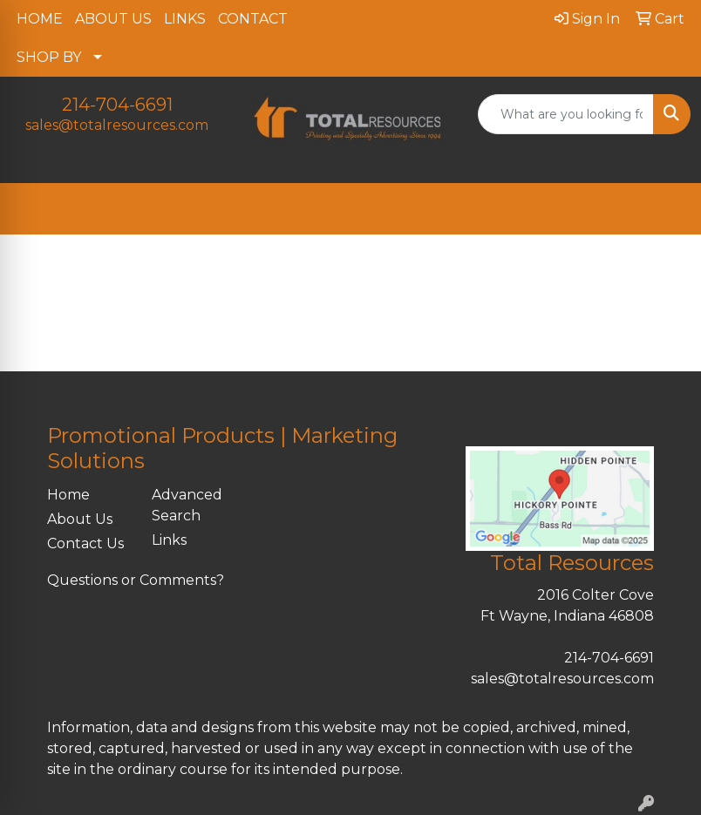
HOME (40, 18)
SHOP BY (49, 57)
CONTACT (253, 18)
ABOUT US (113, 18)
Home (68, 494)
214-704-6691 (117, 104)
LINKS (185, 18)
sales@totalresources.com (116, 125)
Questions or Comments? (135, 580)
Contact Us (85, 543)
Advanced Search (187, 505)
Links (169, 540)
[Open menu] (666, 209)
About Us (79, 519)
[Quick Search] (566, 114)
